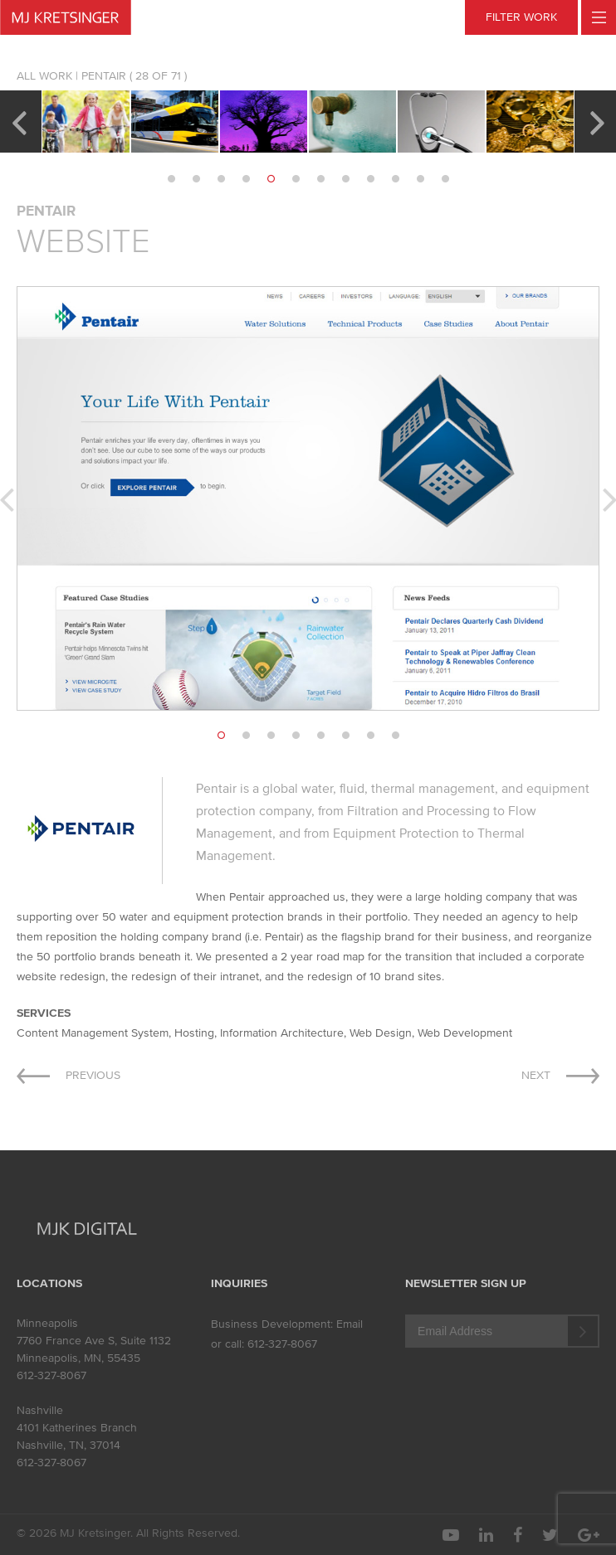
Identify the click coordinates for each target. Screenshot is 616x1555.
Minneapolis (47, 1323)
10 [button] (395, 179)
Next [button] (597, 121)
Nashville (40, 1410)
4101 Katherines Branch (77, 1427)
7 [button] (320, 179)
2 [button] (196, 179)
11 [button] (420, 179)
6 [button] (295, 179)
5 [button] (270, 179)
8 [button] (345, 179)
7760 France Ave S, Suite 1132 (94, 1340)
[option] (86, 121)
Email (349, 1324)
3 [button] (221, 179)
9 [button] (370, 179)
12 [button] (445, 179)
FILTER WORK (521, 17)
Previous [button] (18, 121)
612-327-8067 (51, 1375)
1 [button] (171, 179)
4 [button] (245, 179)
